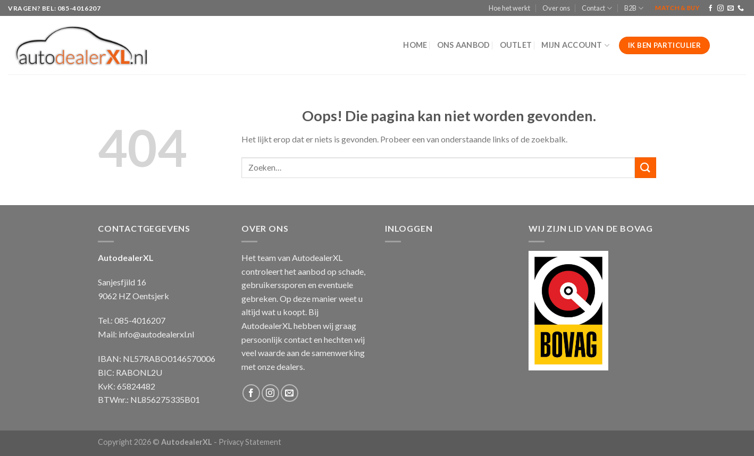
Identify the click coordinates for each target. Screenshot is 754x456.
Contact (597, 8)
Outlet (516, 44)
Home (415, 44)
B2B (633, 8)
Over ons (556, 8)
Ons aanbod (463, 44)
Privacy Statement (250, 441)
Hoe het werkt (509, 8)
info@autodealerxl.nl (156, 334)
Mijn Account (575, 45)
